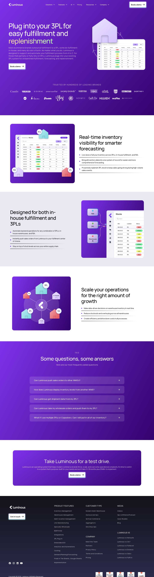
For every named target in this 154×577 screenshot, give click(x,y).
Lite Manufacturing (61, 523)
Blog (119, 523)
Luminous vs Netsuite (125, 538)
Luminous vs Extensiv (125, 550)
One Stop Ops (91, 527)
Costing (57, 551)
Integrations (59, 535)
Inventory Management (63, 511)
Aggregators (91, 523)
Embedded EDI (59, 543)
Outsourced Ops (92, 515)
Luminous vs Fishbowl (125, 546)
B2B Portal (58, 531)
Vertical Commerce (93, 519)
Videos (120, 511)
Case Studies (122, 519)
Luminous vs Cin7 (123, 542)
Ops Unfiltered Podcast (126, 515)
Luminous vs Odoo (124, 554)
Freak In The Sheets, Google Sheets (68, 558)
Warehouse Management (63, 515)
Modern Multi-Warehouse (95, 511)
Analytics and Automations (64, 547)
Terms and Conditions (94, 554)
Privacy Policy (91, 550)
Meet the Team (92, 542)
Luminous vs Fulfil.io (124, 558)
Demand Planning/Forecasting (65, 555)
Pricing (79, 5)
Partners (89, 546)
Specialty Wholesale (62, 527)
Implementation (60, 562)
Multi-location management (65, 519)
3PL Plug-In (58, 539)
